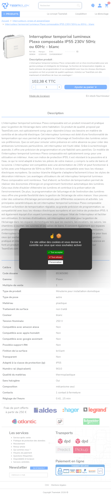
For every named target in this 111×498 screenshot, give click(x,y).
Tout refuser (55, 257)
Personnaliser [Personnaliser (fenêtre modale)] (55, 262)
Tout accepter (55, 252)
